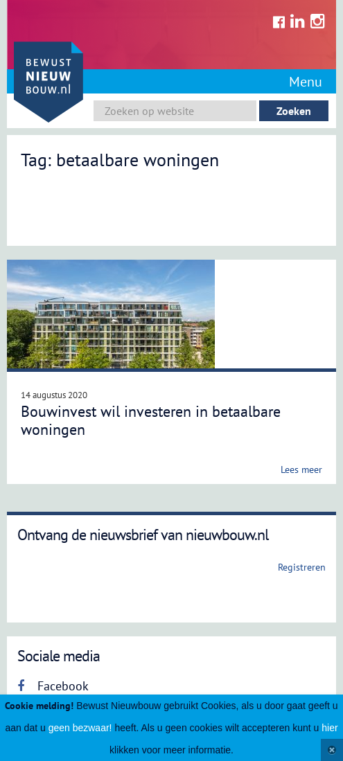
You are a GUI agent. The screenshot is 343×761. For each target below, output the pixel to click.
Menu (305, 82)
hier (329, 727)
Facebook (53, 686)
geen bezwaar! (80, 727)
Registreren (302, 567)
